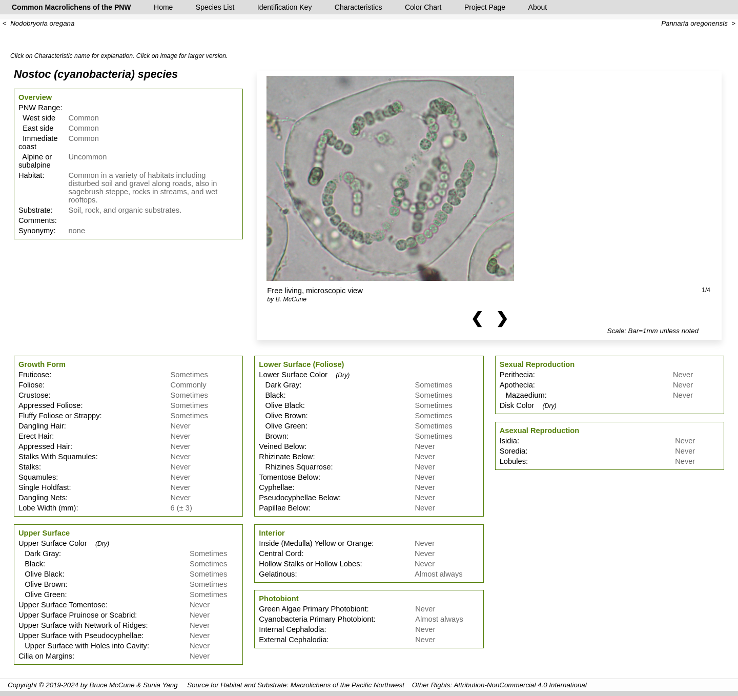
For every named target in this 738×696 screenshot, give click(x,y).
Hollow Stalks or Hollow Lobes (309, 564)
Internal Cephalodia (291, 629)
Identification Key (284, 7)
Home (163, 7)
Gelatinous (277, 574)
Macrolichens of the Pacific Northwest (347, 685)
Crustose (33, 395)
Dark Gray (38, 553)
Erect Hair (35, 436)
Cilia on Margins (45, 656)
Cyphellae (275, 487)
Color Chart (423, 7)
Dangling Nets (42, 498)
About (537, 7)
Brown (272, 436)
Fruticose (33, 375)
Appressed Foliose (49, 405)
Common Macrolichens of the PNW (71, 7)
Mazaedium (522, 395)
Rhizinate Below (286, 457)
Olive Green (41, 594)
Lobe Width (37, 508)
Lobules (513, 461)
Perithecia (516, 375)
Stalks (28, 467)
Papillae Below (283, 508)
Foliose (30, 385)
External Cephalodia (292, 640)
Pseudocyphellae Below (299, 498)
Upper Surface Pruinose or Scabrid (76, 615)
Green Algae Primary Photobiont (312, 609)
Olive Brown (41, 584)
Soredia (513, 451)
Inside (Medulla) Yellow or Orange (315, 543)
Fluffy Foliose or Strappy (59, 416)
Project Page (484, 7)
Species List (215, 7)
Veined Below (281, 446)
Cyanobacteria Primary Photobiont (316, 619)
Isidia (508, 441)
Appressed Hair (44, 446)
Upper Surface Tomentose (62, 605)
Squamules (37, 477)
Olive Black (40, 574)
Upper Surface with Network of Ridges (82, 625)
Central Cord (280, 553)
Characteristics (358, 7)
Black (30, 564)
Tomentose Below (288, 477)
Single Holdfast (43, 487)
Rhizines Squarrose (295, 467)
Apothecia (516, 385)
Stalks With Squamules (57, 457)
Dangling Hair (41, 426)
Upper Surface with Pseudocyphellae (79, 635)
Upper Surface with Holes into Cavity (82, 646)
